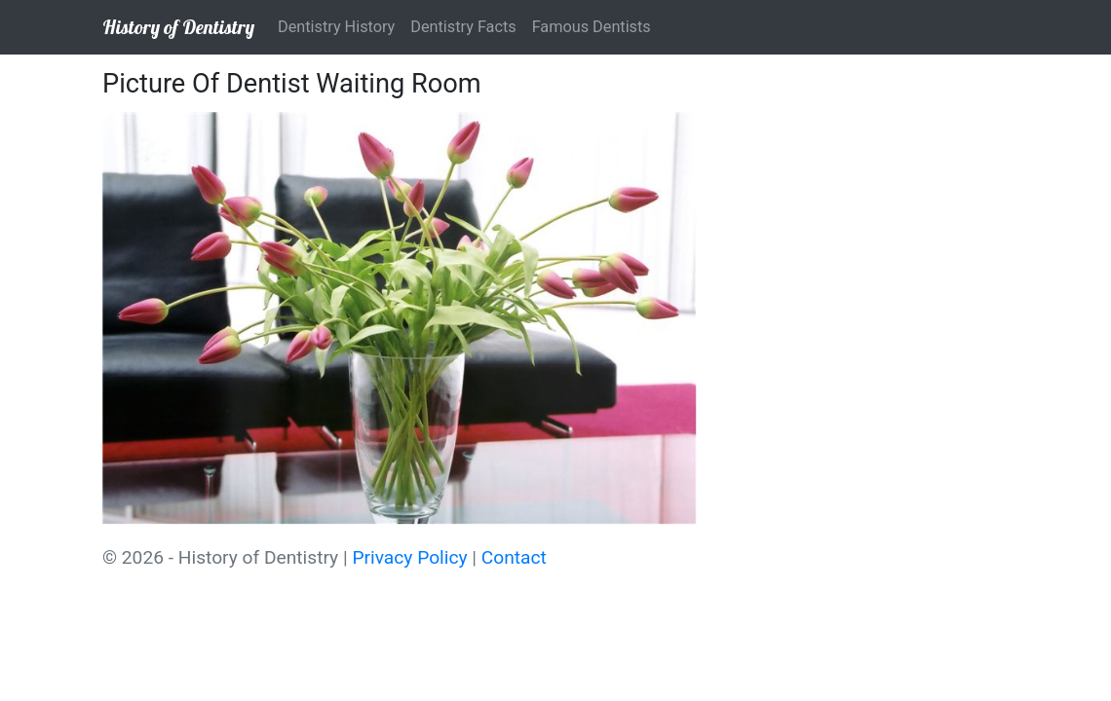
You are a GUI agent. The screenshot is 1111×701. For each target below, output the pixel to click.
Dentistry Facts (463, 27)
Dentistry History (336, 27)
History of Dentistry (178, 27)
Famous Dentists (591, 27)
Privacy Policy (409, 557)
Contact (514, 557)
